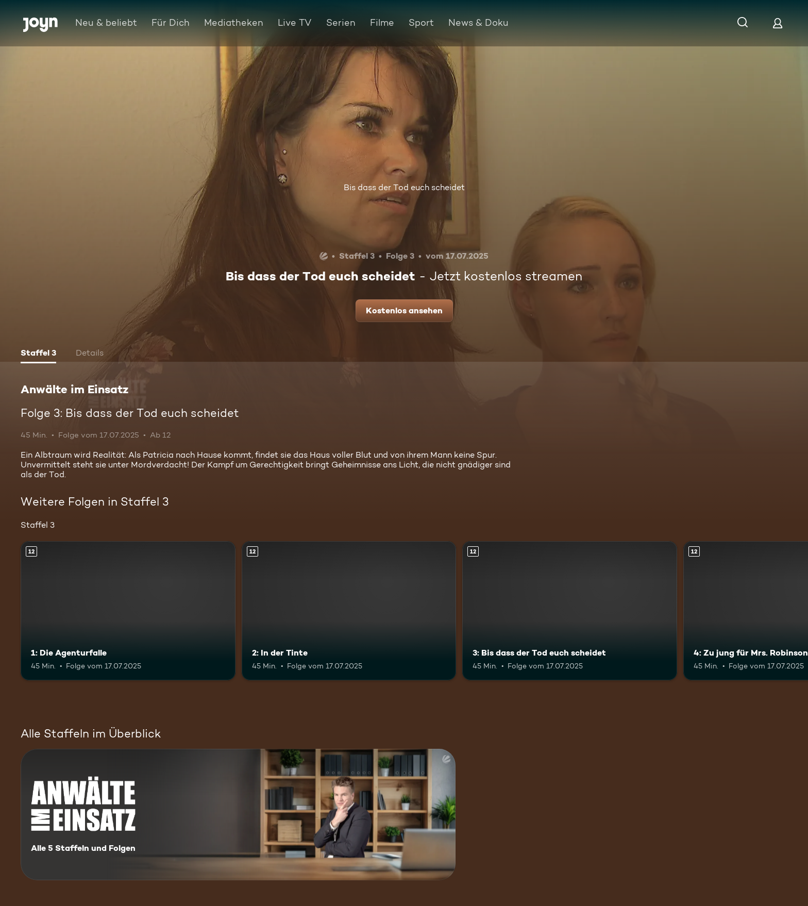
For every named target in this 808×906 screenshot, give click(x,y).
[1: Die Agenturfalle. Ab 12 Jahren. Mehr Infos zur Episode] (128, 611)
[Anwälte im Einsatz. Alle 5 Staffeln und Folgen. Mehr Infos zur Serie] (238, 814)
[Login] (777, 23)
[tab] (38, 354)
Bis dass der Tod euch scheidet (404, 187)
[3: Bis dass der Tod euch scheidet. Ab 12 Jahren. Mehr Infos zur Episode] (569, 611)
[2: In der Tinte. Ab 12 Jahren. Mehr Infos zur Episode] (349, 611)
